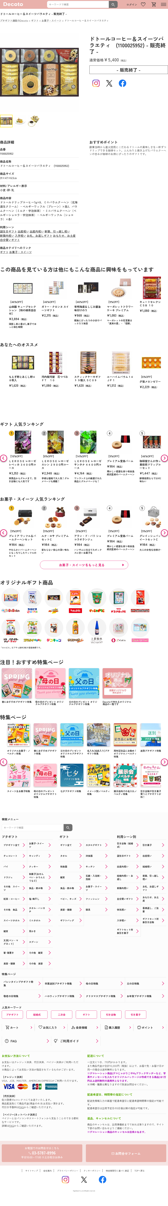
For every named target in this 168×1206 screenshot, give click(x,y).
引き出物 (111, 1014)
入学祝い (20, 235)
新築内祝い (7, 235)
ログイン (131, 4)
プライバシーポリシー (67, 1170)
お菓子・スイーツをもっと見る (82, 565)
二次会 (61, 1014)
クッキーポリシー (92, 1170)
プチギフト (12, 1014)
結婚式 (37, 1014)
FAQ (21, 1107)
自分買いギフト (10, 240)
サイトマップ (31, 1170)
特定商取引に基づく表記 (117, 1170)
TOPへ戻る (139, 1170)
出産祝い (23, 231)
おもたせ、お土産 (64, 235)
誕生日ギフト (8, 231)
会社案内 (47, 1170)
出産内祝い (37, 231)
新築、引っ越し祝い (57, 231)
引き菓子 (136, 1014)
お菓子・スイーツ (20, 252)
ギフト (4, 252)
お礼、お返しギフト (39, 235)
